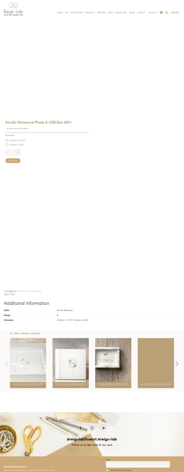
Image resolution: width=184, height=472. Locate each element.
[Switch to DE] (178, 12)
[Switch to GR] (171, 12)
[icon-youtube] (103, 426)
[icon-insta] (92, 426)
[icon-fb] (80, 426)
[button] (166, 12)
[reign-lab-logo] (13, 2)
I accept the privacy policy (120, 470)
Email (108, 459)
